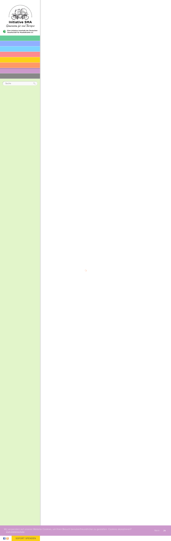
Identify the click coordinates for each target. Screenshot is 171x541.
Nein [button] (157, 530)
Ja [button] (164, 530)
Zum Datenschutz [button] (15, 532)
